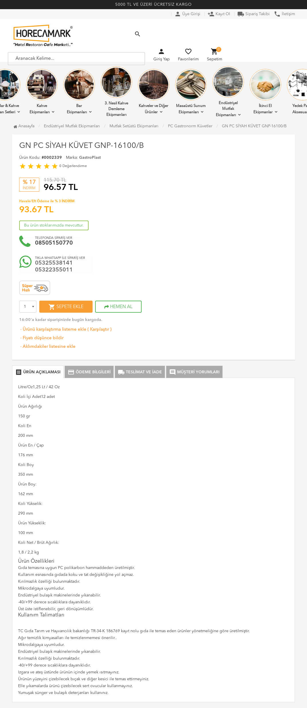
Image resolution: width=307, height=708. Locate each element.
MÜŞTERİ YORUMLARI (194, 372)
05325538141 (54, 263)
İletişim (284, 14)
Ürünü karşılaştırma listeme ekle (52, 330)
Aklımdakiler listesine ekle (47, 347)
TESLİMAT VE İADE (140, 372)
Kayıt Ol (219, 14)
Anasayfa (23, 126)
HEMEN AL (118, 307)
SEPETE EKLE (65, 307)
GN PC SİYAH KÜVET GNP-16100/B (254, 126)
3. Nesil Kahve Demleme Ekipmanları (116, 91)
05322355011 (54, 270)
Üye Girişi (187, 14)
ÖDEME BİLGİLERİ (89, 372)
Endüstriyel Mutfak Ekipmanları (228, 91)
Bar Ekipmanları (79, 91)
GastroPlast (90, 158)
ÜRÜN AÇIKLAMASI (37, 372)
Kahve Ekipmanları (42, 91)
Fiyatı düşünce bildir (41, 338)
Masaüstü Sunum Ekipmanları (191, 91)
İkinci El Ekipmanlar (265, 91)
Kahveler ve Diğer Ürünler (153, 91)
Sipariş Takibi (253, 14)
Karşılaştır (99, 330)
